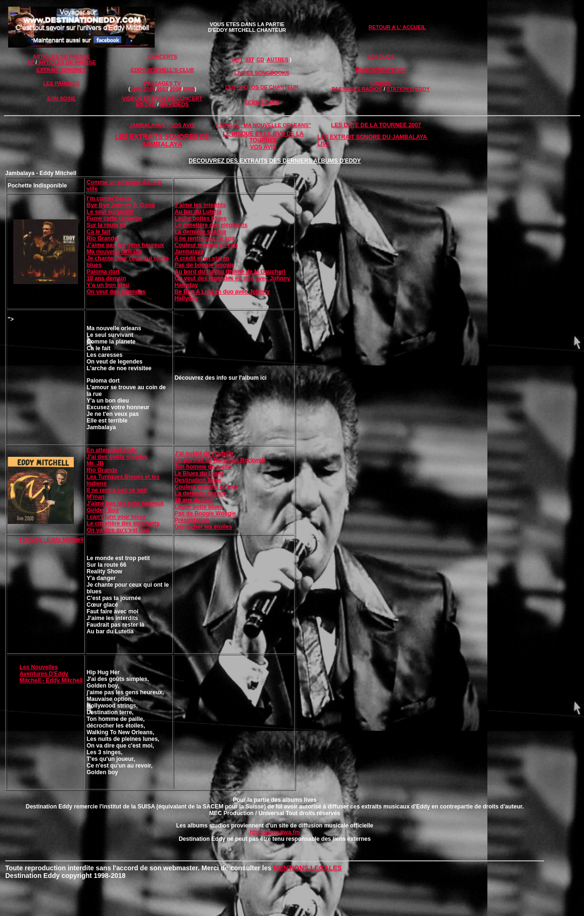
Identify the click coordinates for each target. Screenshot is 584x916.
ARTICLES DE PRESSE (61, 56)
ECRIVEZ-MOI (262, 102)
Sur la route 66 (106, 225)
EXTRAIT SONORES (61, 70)
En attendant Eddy (112, 450)
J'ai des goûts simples (117, 456)
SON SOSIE (61, 98)
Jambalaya (189, 251)
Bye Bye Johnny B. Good (121, 205)
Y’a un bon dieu (108, 285)
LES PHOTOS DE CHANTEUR (261, 87)
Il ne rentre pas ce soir (205, 238)
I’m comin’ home (109, 198)
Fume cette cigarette (114, 218)
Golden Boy (103, 510)
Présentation (192, 520)
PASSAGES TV (162, 83)
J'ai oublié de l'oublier (204, 453)
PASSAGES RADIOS (357, 89)
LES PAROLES (61, 83)
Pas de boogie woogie (205, 265)
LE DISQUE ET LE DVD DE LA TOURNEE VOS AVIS (263, 140)
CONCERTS (162, 56)
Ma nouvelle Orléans (114, 251)
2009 (188, 89)
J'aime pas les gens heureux (125, 503)
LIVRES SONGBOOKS (261, 73)
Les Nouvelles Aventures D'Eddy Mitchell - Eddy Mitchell (51, 674)
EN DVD (146, 104)
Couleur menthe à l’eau (206, 245)
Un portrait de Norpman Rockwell (220, 460)
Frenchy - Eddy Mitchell (52, 539)
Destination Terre (198, 480)
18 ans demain (106, 278)
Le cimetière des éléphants (211, 225)
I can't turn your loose (116, 516)
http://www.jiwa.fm (275, 832)
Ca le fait (98, 231)
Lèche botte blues (199, 506)
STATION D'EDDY (408, 89)
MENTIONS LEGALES (307, 868)
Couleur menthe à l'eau (206, 486)
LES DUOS (380, 56)
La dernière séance (201, 231)
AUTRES (277, 59)
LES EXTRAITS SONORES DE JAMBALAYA (162, 140)
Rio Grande (102, 238)
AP (30, 62)
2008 (175, 89)
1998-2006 (142, 89)
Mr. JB (95, 463)
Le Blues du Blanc (199, 473)
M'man (96, 496)
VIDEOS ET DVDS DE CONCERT (162, 98)
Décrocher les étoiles (203, 526)
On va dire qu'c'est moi (118, 530)
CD (260, 59)
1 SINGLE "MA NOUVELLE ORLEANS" (263, 125)
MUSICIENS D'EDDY (381, 70)
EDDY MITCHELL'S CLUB (162, 70)
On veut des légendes (116, 291)
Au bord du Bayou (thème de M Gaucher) (230, 271)
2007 (162, 89)
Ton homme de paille (203, 466)
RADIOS (380, 83)
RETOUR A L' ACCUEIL (397, 27)
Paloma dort (103, 271)
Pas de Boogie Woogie (205, 513)
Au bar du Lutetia (198, 211)
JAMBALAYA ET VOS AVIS (162, 125)
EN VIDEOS (174, 104)
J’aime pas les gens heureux (125, 245)
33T (249, 59)
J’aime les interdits (200, 205)
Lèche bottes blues (201, 218)
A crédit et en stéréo (202, 258)
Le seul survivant (110, 211)
